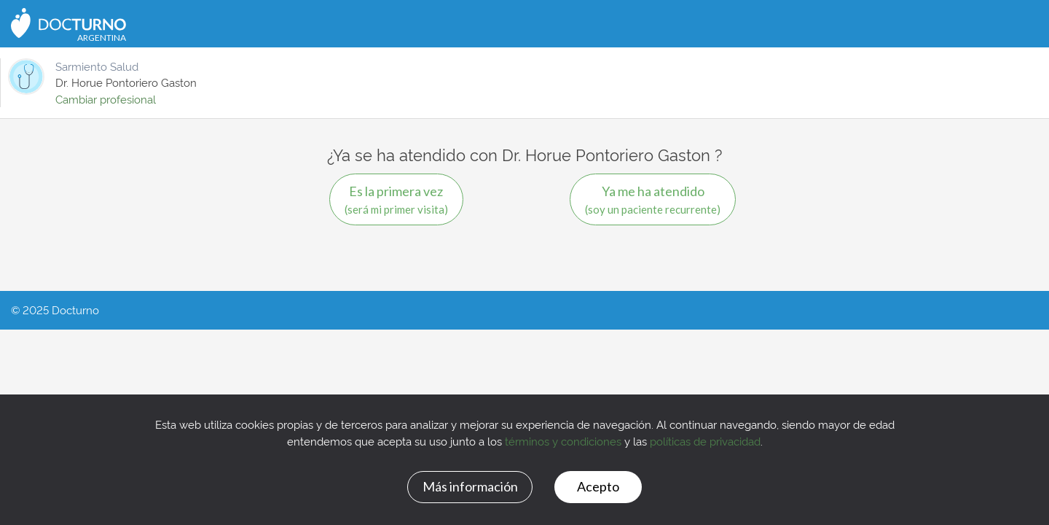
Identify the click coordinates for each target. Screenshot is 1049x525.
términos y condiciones (563, 440)
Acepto (598, 486)
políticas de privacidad (705, 440)
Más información (470, 486)
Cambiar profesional (105, 98)
